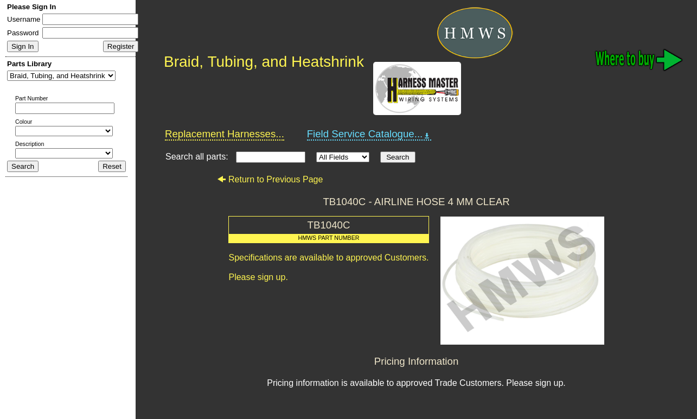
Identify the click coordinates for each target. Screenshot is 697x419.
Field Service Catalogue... (369, 134)
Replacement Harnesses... (224, 133)
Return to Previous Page (270, 179)
